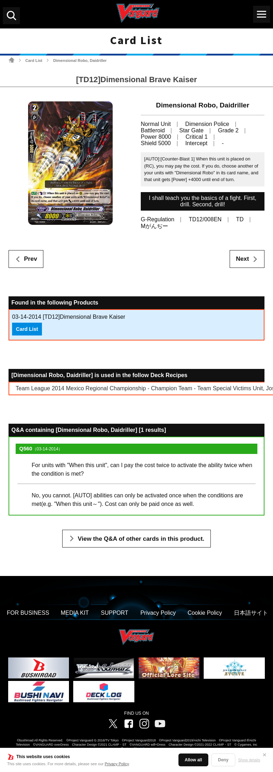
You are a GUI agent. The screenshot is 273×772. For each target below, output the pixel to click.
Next (242, 258)
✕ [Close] (264, 755)
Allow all (193, 759)
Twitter (113, 723)
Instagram (144, 723)
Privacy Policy (117, 764)
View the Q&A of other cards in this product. (141, 538)
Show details (249, 760)
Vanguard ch (160, 723)
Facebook (128, 723)
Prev (30, 258)
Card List (33, 60)
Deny (223, 759)
